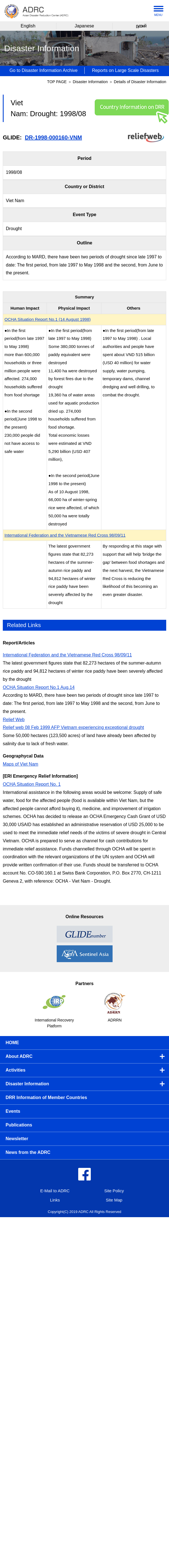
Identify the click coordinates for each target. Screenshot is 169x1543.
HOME (12, 1042)
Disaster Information (91, 82)
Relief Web (14, 719)
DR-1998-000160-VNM (53, 137)
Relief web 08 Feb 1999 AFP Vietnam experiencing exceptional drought (73, 727)
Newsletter (17, 1138)
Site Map (114, 1200)
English (28, 26)
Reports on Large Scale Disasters (125, 70)
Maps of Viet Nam (20, 764)
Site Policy (114, 1190)
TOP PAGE (57, 82)
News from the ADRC (28, 1152)
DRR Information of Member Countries (46, 1097)
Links (55, 1200)
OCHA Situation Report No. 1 (32, 784)
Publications (19, 1125)
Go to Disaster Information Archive (43, 70)
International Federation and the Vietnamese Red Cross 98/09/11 (64, 535)
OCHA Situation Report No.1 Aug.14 (39, 687)
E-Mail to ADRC (55, 1190)
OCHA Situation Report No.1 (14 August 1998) (47, 319)
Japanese (84, 26)
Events (13, 1111)
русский (141, 26)
